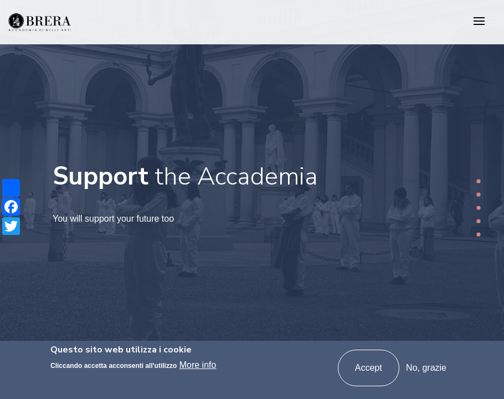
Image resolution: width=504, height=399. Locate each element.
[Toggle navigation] (479, 21)
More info (198, 365)
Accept (368, 367)
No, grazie (426, 367)
